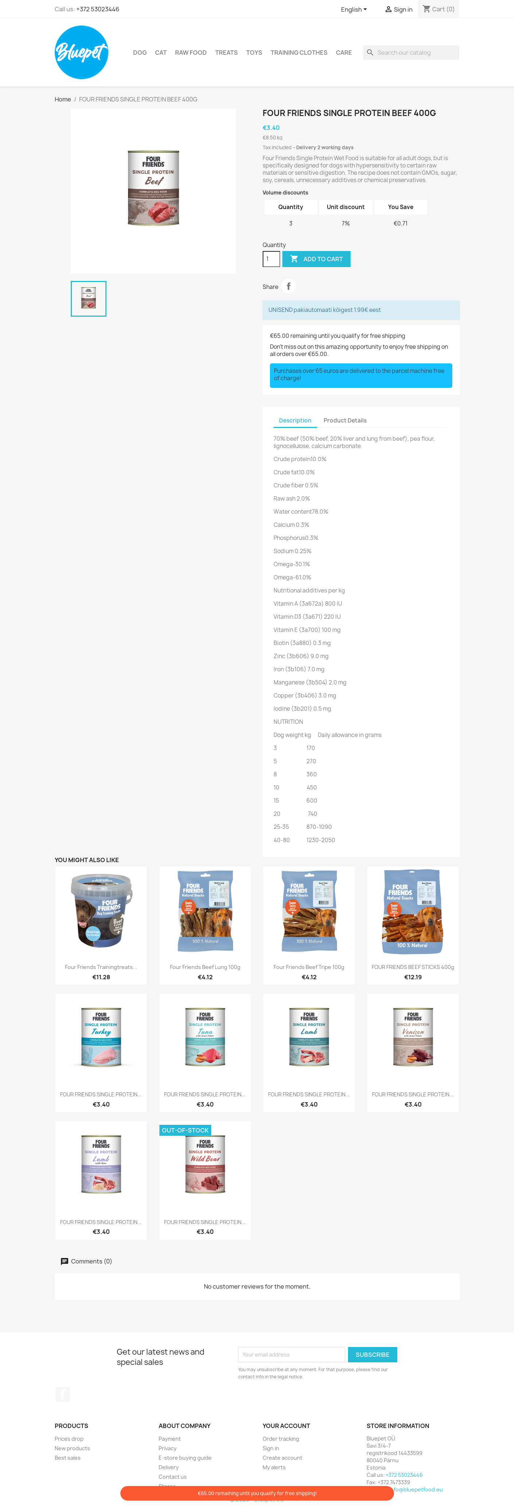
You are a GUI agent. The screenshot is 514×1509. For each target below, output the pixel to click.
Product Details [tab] (345, 420)
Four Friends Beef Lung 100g (205, 967)
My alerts (274, 1467)
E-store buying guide (185, 1457)
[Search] (411, 52)
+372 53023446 (97, 9)
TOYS (254, 53)
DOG (140, 53)
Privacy (168, 1448)
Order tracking (281, 1438)
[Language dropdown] (355, 9)
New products (72, 1448)
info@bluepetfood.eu (416, 1489)
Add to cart (316, 259)
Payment (170, 1438)
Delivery (169, 1467)
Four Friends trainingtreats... (101, 967)
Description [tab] (295, 420)
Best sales (68, 1457)
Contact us (173, 1476)
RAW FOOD (191, 53)
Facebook (62, 1394)
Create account (282, 1457)
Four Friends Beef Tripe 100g (309, 967)
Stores (167, 1486)
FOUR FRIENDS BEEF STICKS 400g (413, 967)
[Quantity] (271, 259)
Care (344, 53)
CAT (161, 53)
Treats (226, 53)
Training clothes (299, 53)
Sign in (271, 1448)
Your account (286, 1426)
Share (288, 286)
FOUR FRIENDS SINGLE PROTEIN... (101, 1094)
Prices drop (69, 1438)
